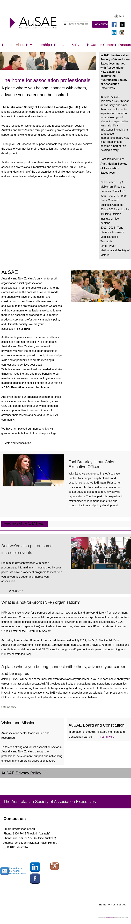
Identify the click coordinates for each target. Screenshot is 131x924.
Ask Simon (102, 24)
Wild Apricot (110, 917)
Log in (122, 16)
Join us (111, 904)
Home (102, 904)
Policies (121, 904)
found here (107, 736)
